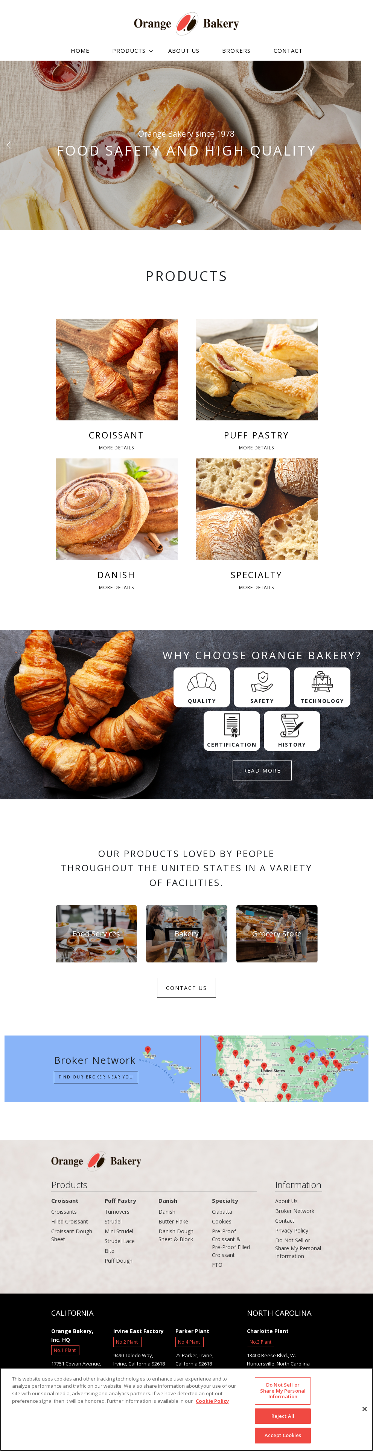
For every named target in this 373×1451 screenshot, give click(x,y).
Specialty (225, 1203)
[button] (9, 145)
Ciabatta (222, 1213)
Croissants (64, 1213)
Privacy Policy (291, 1232)
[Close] (364, 1409)
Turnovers (117, 1213)
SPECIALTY (257, 527)
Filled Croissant (69, 1223)
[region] (186, 1409)
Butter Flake (173, 1223)
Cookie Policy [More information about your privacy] (212, 1401)
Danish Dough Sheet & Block (175, 1237)
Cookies (221, 1223)
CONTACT (288, 50)
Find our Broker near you (93, 1079)
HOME (80, 50)
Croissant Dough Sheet (71, 1237)
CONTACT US (186, 990)
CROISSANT (117, 386)
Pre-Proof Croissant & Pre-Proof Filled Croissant (231, 1245)
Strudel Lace (120, 1243)
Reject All (282, 1416)
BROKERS (236, 50)
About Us (286, 1203)
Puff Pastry (120, 1203)
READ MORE (262, 772)
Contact (284, 1222)
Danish (167, 1203)
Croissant (65, 1203)
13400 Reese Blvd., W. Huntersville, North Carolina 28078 (278, 1366)
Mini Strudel (119, 1233)
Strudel (113, 1223)
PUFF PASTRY (257, 386)
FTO (217, 1267)
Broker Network (294, 1213)
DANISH (117, 527)
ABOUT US (183, 50)
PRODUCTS (129, 50)
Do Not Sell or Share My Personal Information (298, 1250)
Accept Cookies (283, 1435)
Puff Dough (118, 1262)
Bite (109, 1253)
